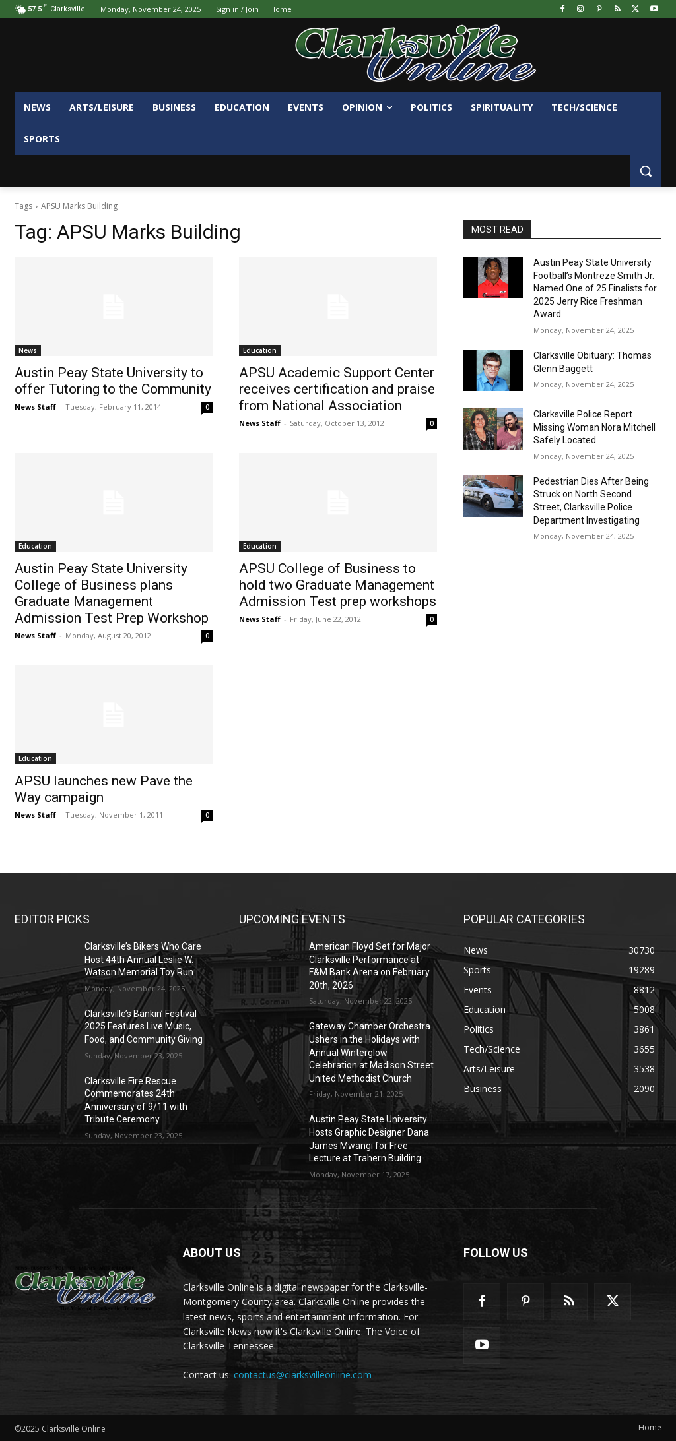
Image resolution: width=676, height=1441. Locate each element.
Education (260, 350)
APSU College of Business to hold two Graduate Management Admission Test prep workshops (337, 585)
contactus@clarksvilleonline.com (303, 1374)
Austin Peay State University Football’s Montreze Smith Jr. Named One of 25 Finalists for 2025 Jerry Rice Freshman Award (595, 288)
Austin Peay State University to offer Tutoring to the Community (113, 381)
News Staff (35, 407)
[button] (645, 171)
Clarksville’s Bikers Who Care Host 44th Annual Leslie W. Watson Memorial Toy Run (142, 959)
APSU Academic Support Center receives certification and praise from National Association (337, 389)
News (27, 350)
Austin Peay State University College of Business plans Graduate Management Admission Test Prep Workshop (112, 593)
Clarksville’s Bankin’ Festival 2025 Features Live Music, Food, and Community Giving (143, 1026)
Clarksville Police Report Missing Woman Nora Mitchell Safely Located (594, 427)
